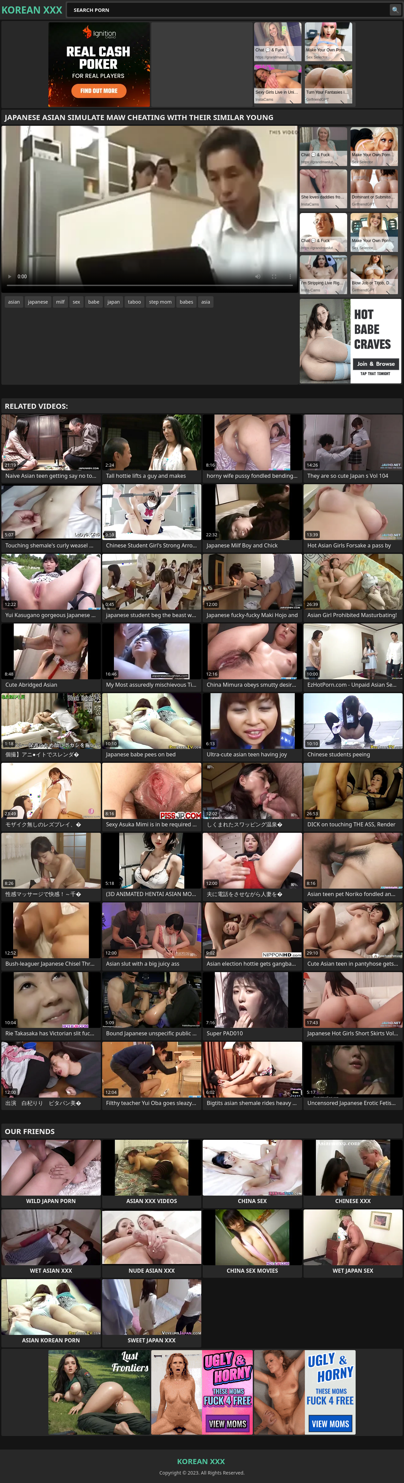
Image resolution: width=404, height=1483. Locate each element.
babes (186, 302)
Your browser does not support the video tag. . (149, 209)
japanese (38, 302)
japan (114, 302)
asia (205, 302)
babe (93, 302)
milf (60, 302)
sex (76, 302)
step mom (160, 302)
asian (14, 302)
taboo (134, 302)
